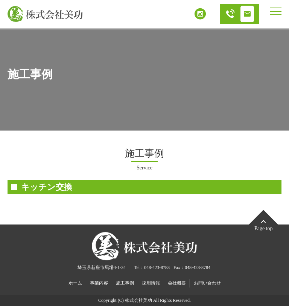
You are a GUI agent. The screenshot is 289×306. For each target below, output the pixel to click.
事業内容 (99, 283)
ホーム (75, 283)
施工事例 (125, 283)
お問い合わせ (207, 283)
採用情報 (151, 283)
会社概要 (177, 283)
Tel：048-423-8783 (152, 267)
